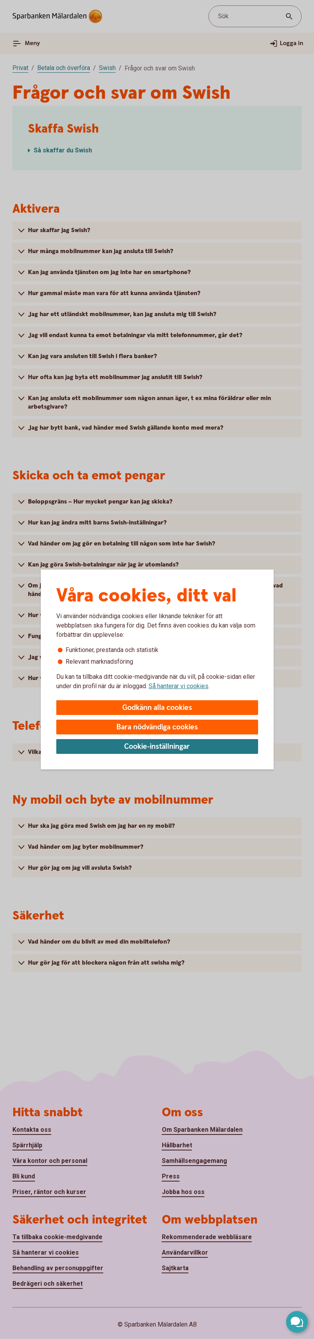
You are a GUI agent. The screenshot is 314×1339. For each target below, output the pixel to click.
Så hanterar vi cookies (178, 686)
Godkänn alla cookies (157, 708)
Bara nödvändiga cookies (157, 727)
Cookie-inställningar (157, 747)
